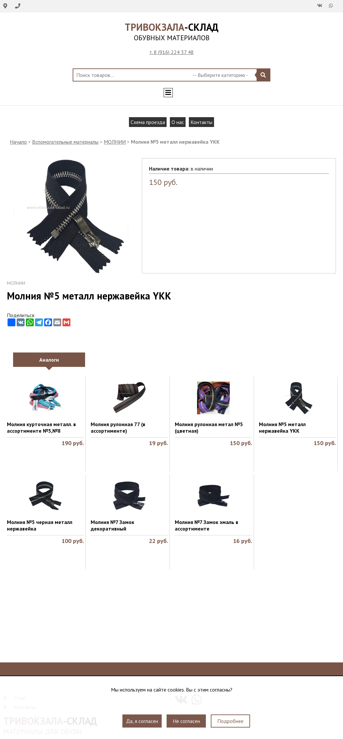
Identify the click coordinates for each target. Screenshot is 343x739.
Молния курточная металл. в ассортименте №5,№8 (41, 427)
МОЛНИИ (115, 141)
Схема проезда (148, 122)
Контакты (201, 122)
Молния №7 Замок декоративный (112, 525)
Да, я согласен (142, 721)
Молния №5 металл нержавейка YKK (282, 427)
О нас (178, 122)
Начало (18, 141)
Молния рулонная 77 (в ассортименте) (118, 427)
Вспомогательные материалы (65, 141)
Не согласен (186, 721)
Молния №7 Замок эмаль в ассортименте (206, 525)
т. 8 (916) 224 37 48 (171, 52)
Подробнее (230, 721)
